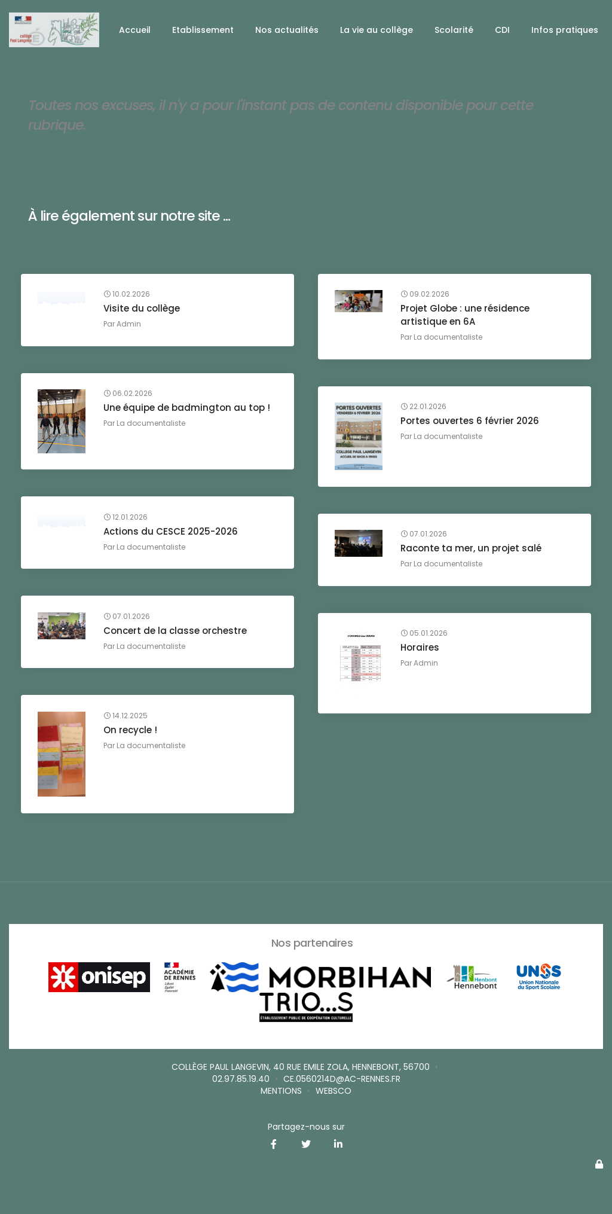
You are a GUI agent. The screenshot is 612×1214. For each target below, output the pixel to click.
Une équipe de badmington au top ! (188, 409)
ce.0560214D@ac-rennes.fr (341, 1079)
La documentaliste (449, 339)
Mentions (281, 1091)
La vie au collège (376, 30)
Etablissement (203, 30)
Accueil (135, 30)
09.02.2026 (426, 296)
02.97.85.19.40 (241, 1079)
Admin (130, 326)
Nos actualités (287, 30)
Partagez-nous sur (306, 1127)
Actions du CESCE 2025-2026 (172, 532)
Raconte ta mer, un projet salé (472, 550)
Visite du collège (143, 310)
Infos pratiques (564, 30)
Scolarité (453, 30)
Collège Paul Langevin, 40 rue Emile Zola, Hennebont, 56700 (301, 1067)
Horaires (421, 649)
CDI (502, 30)
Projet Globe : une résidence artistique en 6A (466, 317)
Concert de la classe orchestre (176, 632)
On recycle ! (131, 731)
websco (333, 1091)
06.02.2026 (129, 395)
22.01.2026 (425, 408)
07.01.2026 (425, 536)
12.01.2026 (127, 518)
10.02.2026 (128, 296)
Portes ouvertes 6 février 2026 (471, 422)
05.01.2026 (425, 635)
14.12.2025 (127, 717)
